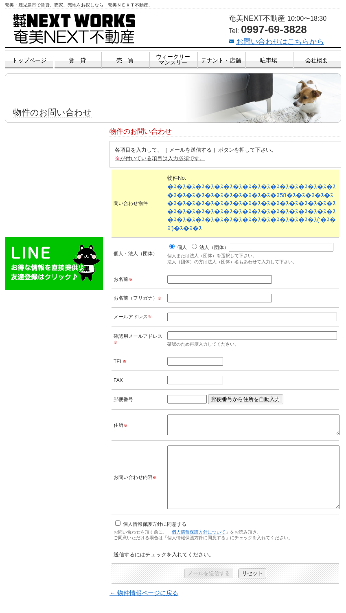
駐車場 (268, 60)
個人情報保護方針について (199, 547)
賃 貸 (77, 60)
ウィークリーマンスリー (173, 59)
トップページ (29, 60)
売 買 (125, 60)
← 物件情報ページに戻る (143, 608)
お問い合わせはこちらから (280, 41)
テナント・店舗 (221, 60)
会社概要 (316, 60)
